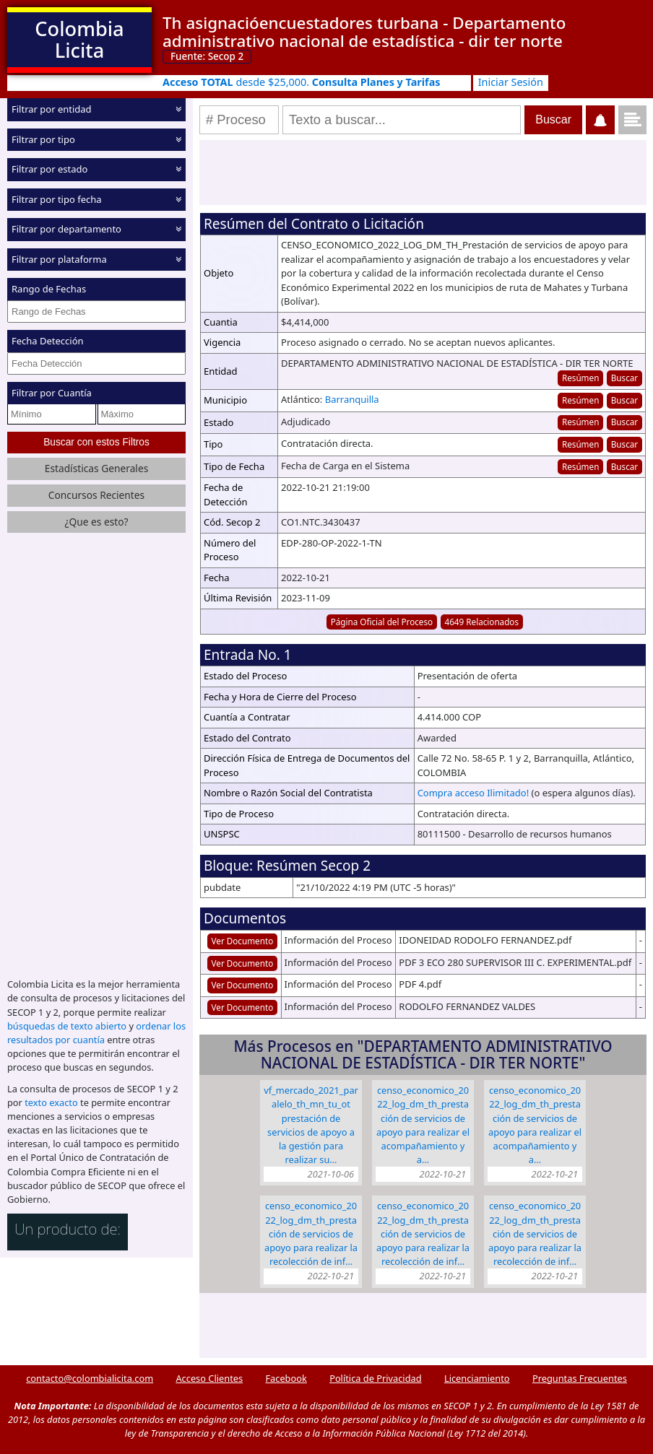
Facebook (285, 1378)
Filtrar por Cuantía (52, 392)
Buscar (624, 377)
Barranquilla (352, 399)
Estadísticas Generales (97, 468)
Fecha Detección (48, 340)
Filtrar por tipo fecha (57, 198)
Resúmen (580, 377)
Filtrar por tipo (43, 138)
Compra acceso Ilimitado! (473, 792)
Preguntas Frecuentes (579, 1378)
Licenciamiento (477, 1378)
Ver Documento (243, 940)
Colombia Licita (79, 39)
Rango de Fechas (49, 288)
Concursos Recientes (96, 495)
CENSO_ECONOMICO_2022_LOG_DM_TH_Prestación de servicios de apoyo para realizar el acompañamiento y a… (423, 1125)
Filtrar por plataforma (59, 258)
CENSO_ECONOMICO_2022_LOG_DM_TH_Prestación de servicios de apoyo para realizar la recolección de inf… (311, 1233)
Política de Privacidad (375, 1378)
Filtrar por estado (49, 168)
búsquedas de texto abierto (66, 1025)
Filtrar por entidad (52, 109)
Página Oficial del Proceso (382, 621)
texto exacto (51, 1102)
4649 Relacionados (481, 621)
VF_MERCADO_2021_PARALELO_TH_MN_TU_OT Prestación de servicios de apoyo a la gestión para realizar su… (311, 1125)
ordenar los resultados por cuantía (96, 1032)
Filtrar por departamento (66, 228)
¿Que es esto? (96, 521)
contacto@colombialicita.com (89, 1378)
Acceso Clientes (209, 1378)
